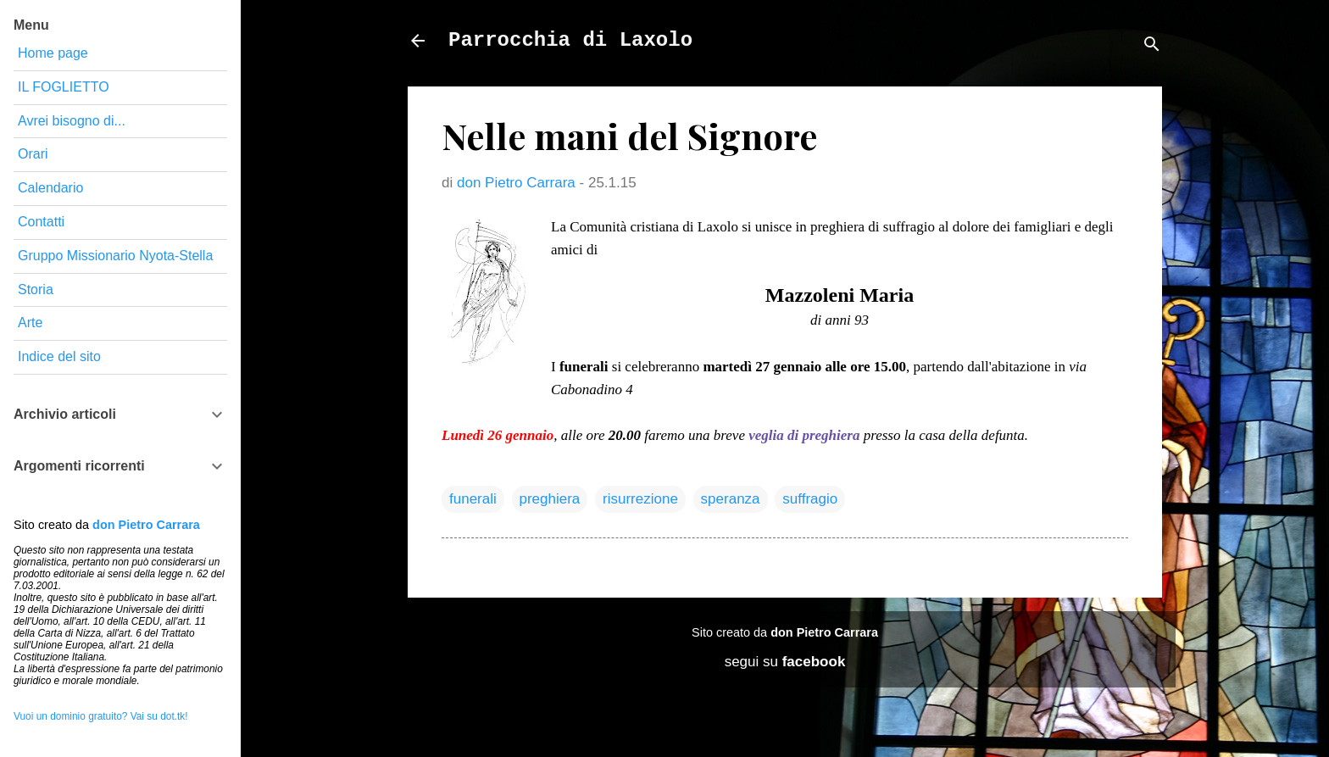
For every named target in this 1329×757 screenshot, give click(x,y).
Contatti (41, 221)
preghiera (550, 499)
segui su (785, 662)
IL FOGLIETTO (63, 87)
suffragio (809, 499)
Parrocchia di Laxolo (570, 40)
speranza (730, 499)
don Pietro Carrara (824, 632)
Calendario (50, 188)
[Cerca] (1152, 46)
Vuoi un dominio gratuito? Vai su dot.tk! (101, 716)
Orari (33, 154)
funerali (473, 499)
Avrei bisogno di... (71, 121)
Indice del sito (59, 356)
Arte (30, 322)
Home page (53, 53)
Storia (35, 289)
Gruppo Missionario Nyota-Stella (115, 255)
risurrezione (640, 499)
